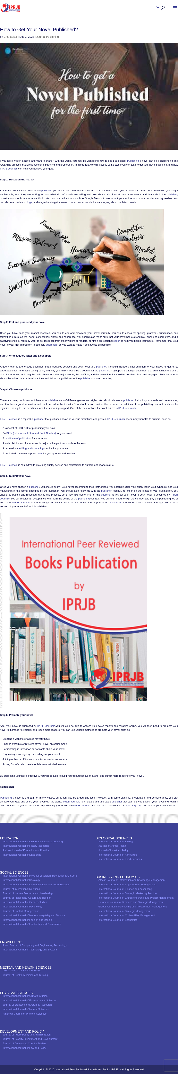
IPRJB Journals (9, 168)
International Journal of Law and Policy (24, 1047)
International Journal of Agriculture (117, 854)
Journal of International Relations (21, 889)
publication (115, 502)
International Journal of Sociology (21, 880)
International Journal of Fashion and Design (27, 919)
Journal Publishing (47, 36)
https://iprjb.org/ (133, 805)
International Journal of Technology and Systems (30, 949)
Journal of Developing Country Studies (24, 1043)
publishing (172, 194)
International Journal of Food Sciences (120, 859)
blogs (29, 202)
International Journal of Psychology (22, 906)
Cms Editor (10, 36)
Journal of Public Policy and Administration (27, 1034)
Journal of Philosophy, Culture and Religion (27, 897)
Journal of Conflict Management (21, 911)
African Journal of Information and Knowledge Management (131, 880)
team (40, 453)
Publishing (133, 160)
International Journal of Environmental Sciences (29, 1000)
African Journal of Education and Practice (26, 850)
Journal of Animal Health (112, 845)
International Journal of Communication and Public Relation (36, 884)
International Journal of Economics (117, 919)
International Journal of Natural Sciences (25, 1009)
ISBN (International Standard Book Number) (31, 433)
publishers (51, 344)
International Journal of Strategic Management (124, 911)
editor (116, 340)
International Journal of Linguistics (22, 854)
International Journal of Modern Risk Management (126, 915)
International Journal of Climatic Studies (25, 995)
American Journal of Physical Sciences (25, 1013)
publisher (46, 190)
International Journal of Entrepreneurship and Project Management (136, 897)
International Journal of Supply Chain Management (127, 884)
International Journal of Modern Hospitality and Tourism (34, 915)
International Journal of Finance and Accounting (125, 889)
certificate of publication (18, 438)
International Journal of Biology (115, 841)
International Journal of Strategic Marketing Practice (127, 893)
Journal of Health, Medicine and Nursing (25, 975)
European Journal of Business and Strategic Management (131, 902)
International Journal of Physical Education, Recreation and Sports (40, 875)
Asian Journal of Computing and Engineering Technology (35, 945)
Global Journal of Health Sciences (22, 970)
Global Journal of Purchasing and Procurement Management (132, 906)
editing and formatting (31, 448)
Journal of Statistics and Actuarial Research (27, 1004)
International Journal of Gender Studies (25, 902)
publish (51, 400)
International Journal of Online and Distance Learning (33, 841)
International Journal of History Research (26, 845)
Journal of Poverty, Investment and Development (30, 1038)
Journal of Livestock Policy (113, 850)
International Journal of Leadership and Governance (32, 924)
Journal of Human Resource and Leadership (28, 893)
